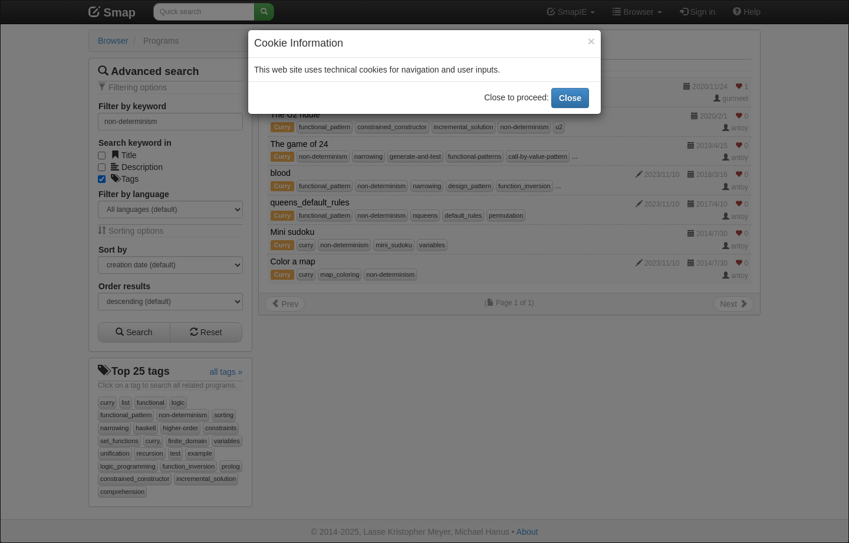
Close (570, 98)
